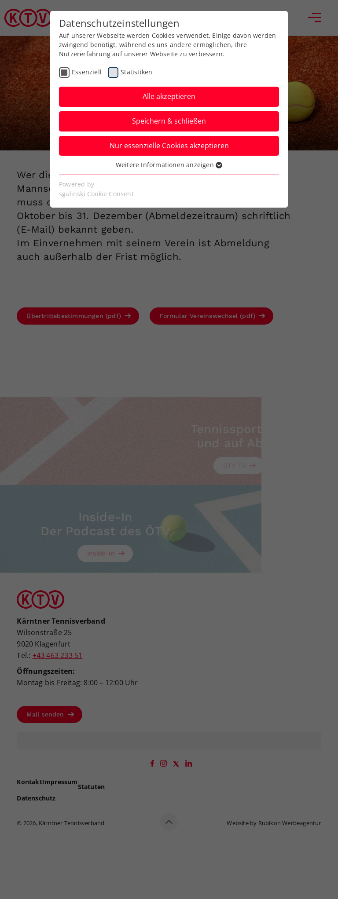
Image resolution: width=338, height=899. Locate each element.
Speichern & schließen (169, 121)
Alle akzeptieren (169, 96)
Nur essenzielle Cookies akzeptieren (169, 145)
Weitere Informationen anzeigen (169, 165)
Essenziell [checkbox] (87, 72)
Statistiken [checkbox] (136, 72)
